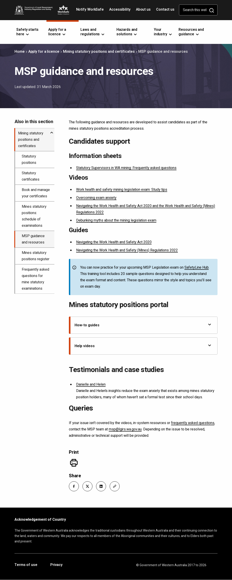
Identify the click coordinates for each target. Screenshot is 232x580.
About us (143, 9)
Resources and (191, 32)
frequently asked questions (192, 423)
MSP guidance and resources (33, 239)
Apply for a (57, 32)
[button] (74, 486)
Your (163, 32)
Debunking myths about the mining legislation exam (116, 220)
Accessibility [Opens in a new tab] (120, 11)
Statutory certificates (30, 176)
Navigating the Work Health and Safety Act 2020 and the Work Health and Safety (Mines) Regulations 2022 (145, 209)
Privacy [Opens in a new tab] (56, 565)
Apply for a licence (43, 51)
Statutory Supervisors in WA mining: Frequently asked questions (126, 168)
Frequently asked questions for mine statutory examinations (35, 279)
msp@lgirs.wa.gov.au (125, 429)
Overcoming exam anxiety (96, 197)
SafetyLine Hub (196, 267)
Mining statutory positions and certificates (99, 51)
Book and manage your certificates (36, 193)
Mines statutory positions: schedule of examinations (34, 216)
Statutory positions (29, 159)
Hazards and (127, 32)
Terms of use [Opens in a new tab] (25, 565)
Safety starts (27, 32)
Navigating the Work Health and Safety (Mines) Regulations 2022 (127, 250)
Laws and (92, 32)
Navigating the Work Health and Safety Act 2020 (114, 242)
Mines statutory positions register (35, 256)
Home (19, 51)
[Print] (74, 463)
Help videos (143, 346)
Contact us (165, 9)
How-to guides (143, 325)
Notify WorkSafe (90, 9)
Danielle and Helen (91, 384)
